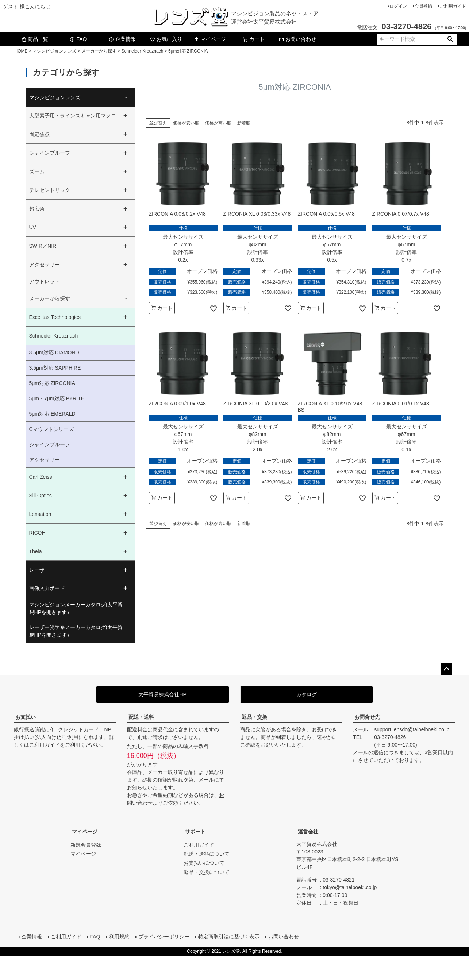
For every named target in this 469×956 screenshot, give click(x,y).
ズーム (37, 171)
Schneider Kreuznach (143, 51)
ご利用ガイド (453, 6)
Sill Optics (40, 495)
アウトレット (44, 281)
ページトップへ (446, 669)
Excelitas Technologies (55, 317)
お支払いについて (204, 863)
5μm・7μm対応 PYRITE (56, 398)
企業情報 (122, 39)
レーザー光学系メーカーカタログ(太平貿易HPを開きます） (76, 631)
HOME (21, 51)
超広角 (37, 209)
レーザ (37, 570)
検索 (450, 39)
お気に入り (166, 39)
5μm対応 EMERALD (52, 414)
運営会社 (308, 831)
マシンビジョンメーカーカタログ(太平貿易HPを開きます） (76, 608)
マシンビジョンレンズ (54, 51)
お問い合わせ (297, 39)
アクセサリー (44, 264)
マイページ (210, 39)
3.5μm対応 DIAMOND (54, 352)
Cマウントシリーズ (51, 429)
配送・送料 (141, 717)
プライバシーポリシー (163, 937)
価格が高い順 (218, 123)
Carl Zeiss (40, 477)
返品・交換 (254, 717)
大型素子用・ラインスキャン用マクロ (72, 116)
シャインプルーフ (49, 153)
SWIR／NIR (43, 246)
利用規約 (119, 937)
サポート (195, 831)
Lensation (40, 514)
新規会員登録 (85, 845)
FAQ (78, 39)
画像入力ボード (47, 588)
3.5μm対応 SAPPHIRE (55, 368)
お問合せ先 (367, 717)
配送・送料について (207, 854)
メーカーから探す (98, 51)
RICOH (37, 533)
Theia (35, 551)
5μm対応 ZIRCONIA (52, 383)
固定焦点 (39, 134)
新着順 (243, 123)
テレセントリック (49, 190)
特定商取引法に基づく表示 (229, 937)
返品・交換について (207, 872)
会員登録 (423, 6)
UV (32, 227)
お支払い (25, 717)
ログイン (398, 6)
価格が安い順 (186, 123)
